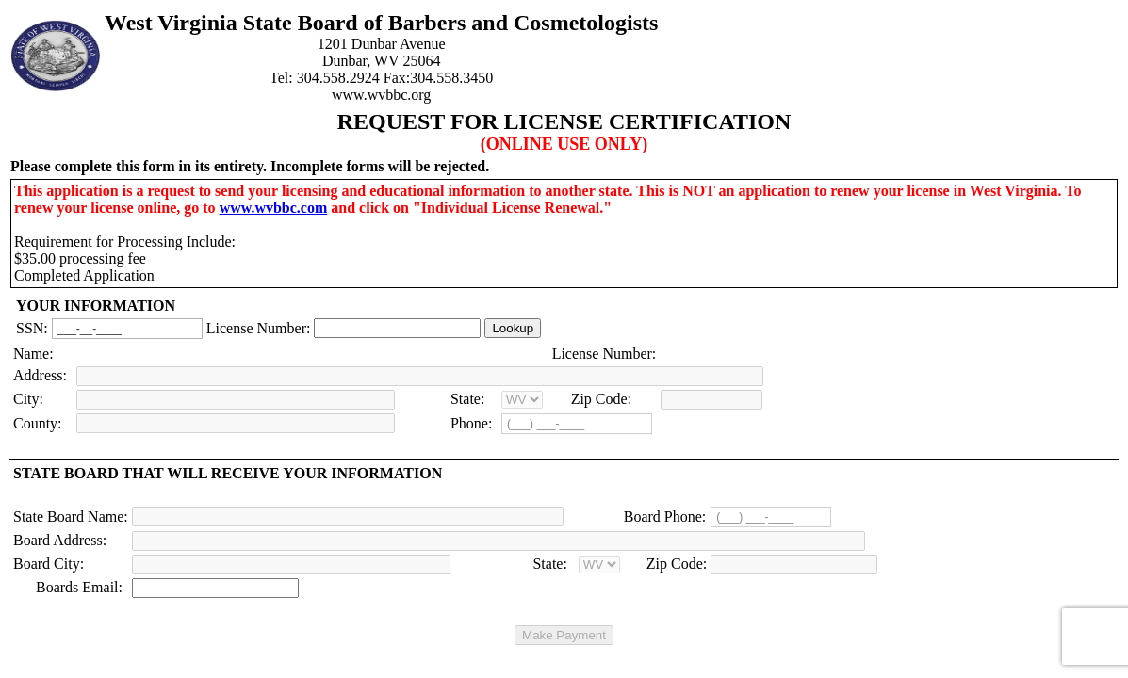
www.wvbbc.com (274, 208)
